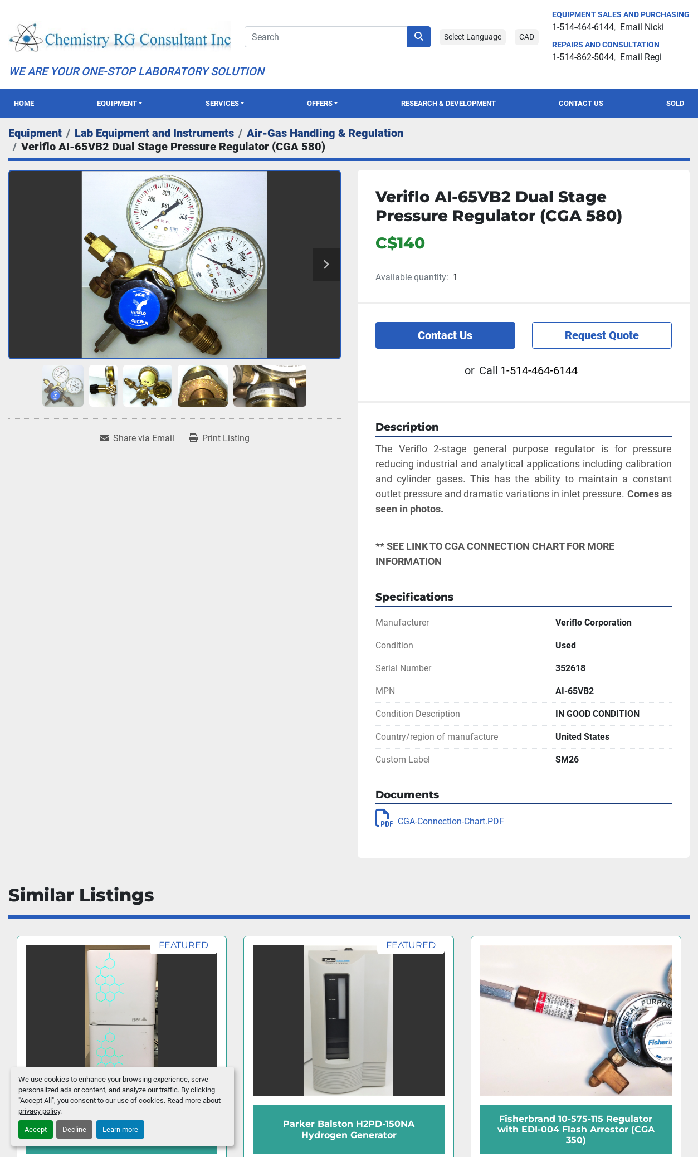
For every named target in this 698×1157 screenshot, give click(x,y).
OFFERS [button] (320, 103)
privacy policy (39, 1111)
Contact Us (581, 103)
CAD (526, 36)
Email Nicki (642, 27)
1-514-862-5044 (583, 57)
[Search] (326, 36)
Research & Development (448, 103)
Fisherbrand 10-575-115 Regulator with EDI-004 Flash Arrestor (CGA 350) (576, 1129)
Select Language (472, 36)
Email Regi (641, 57)
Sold (675, 103)
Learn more (120, 1129)
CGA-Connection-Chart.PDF (439, 821)
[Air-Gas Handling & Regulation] (325, 133)
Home (24, 103)
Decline (74, 1129)
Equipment (117, 103)
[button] (119, 103)
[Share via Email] (137, 438)
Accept (36, 1129)
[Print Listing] (219, 438)
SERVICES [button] (222, 103)
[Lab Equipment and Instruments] (154, 133)
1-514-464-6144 (583, 27)
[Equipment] (35, 133)
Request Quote (602, 335)
